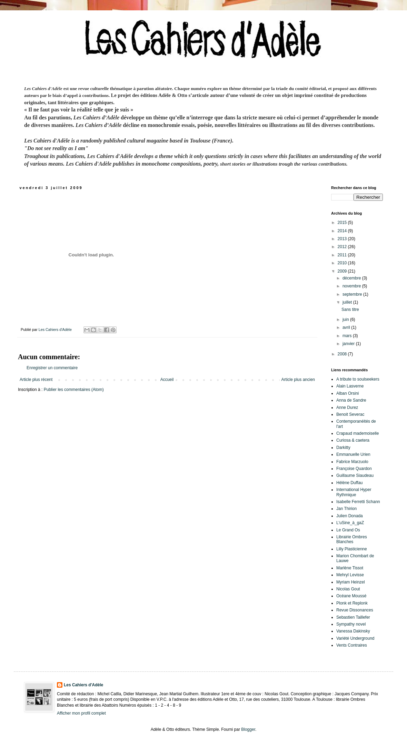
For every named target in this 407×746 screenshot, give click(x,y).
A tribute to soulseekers (357, 379)
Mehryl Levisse (350, 574)
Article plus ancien (298, 379)
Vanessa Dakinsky (353, 631)
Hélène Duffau (349, 482)
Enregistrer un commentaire (52, 367)
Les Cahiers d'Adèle (83, 685)
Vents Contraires (351, 645)
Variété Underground (355, 638)
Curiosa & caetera (352, 440)
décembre (352, 278)
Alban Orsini (347, 393)
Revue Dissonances (354, 610)
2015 (343, 222)
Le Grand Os (348, 530)
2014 (343, 230)
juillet (348, 302)
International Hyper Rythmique (353, 492)
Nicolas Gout (348, 589)
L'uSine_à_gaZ (350, 522)
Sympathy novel (351, 624)
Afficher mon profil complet (81, 713)
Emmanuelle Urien (353, 454)
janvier (349, 343)
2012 (343, 246)
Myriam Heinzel (350, 582)
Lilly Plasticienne (351, 549)
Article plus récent (36, 379)
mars (348, 335)
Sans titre (350, 309)
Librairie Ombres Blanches (351, 539)
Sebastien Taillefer (353, 617)
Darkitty (343, 447)
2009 (343, 271)
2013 (343, 238)
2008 (343, 354)
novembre (352, 286)
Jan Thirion (346, 508)
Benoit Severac (350, 414)
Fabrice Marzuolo (352, 461)
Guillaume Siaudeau (355, 475)
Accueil (167, 379)
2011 (343, 255)
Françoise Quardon (354, 468)
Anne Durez (347, 407)
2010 (343, 263)
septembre (353, 294)
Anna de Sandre (351, 400)
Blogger (248, 729)
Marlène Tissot (349, 568)
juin (346, 319)
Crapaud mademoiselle (357, 433)
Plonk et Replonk (352, 603)
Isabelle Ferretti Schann (358, 501)
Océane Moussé (351, 595)
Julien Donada (349, 515)
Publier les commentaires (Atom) (74, 389)
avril (347, 327)
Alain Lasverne (350, 386)
